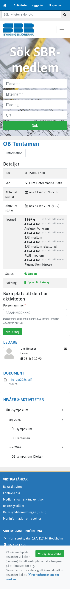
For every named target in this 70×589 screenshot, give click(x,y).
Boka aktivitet (12, 486)
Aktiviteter (21, 5)
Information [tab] (14, 153)
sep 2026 (15, 419)
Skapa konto (57, 5)
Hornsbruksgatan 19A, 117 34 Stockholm (35, 538)
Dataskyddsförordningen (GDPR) (24, 512)
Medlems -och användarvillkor (23, 499)
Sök (35, 125)
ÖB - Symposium (17, 410)
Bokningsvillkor (13, 505)
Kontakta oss (11, 493)
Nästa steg (13, 331)
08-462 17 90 (33, 358)
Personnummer (13, 305)
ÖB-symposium (22, 429)
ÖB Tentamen (21, 438)
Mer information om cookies (22, 518)
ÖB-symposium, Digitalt (27, 456)
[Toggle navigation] (62, 29)
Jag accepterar (50, 553)
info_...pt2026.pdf (20, 379)
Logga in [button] (37, 5)
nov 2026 (15, 447)
